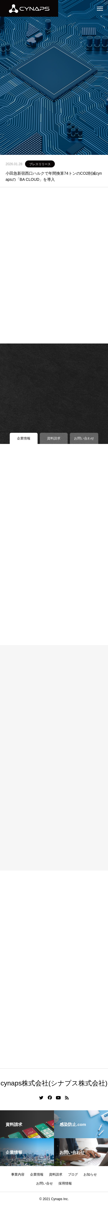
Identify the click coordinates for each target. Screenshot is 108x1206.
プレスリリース (40, 164)
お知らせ (90, 1174)
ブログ (73, 1174)
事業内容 (17, 1174)
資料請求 (55, 1174)
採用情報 (65, 1183)
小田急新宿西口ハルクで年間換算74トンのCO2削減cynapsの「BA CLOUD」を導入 (54, 176)
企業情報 (36, 1174)
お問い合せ (44, 1183)
